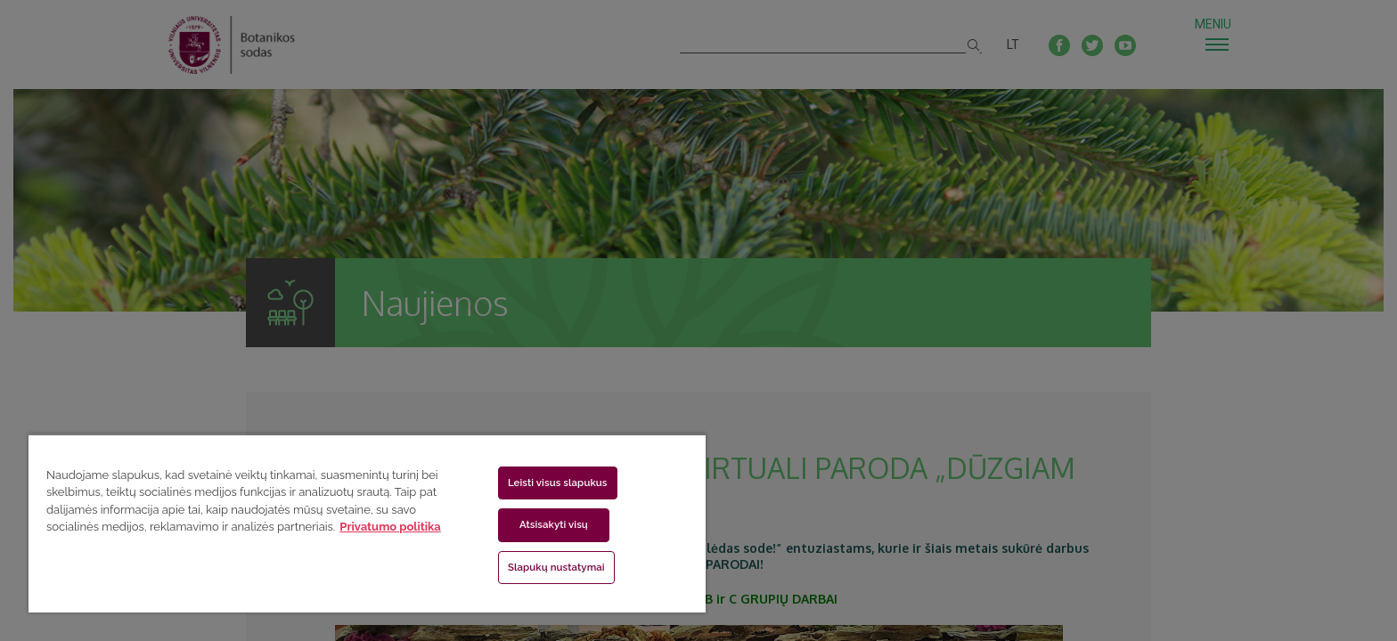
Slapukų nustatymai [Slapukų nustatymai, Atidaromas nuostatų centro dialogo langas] (556, 567)
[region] (367, 523)
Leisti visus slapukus (558, 482)
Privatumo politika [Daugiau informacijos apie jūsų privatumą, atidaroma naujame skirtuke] (389, 526)
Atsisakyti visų (553, 524)
